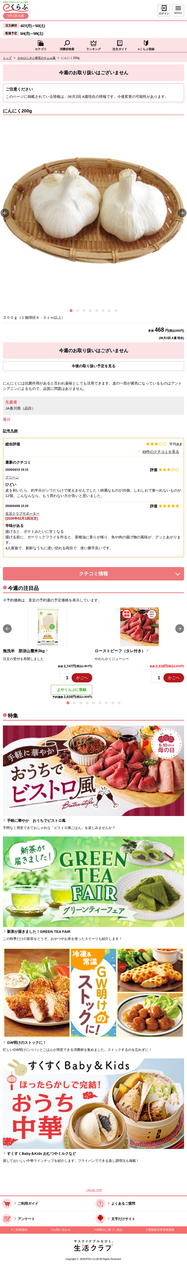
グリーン (12, 477)
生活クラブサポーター (22, 513)
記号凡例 (10, 431)
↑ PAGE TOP (93, 1190)
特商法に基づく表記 (109, 1229)
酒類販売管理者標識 (161, 1229)
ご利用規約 (20, 1229)
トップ (7, 58)
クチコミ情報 (101, 575)
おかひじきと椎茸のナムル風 (37, 58)
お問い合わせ (62, 1229)
